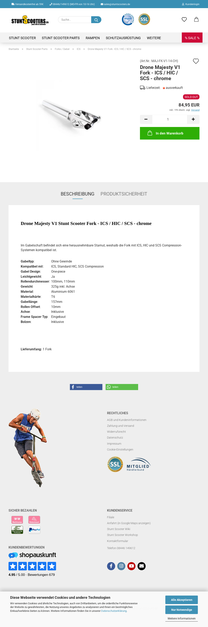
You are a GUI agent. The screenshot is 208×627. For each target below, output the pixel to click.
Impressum (114, 443)
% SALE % (192, 38)
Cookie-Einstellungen (120, 449)
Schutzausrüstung (123, 38)
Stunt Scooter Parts (61, 38)
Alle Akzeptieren (181, 599)
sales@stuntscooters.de (115, 4)
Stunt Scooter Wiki (118, 529)
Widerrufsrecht (116, 431)
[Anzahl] (169, 119)
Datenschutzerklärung (114, 610)
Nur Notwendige (181, 609)
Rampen (93, 38)
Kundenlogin (190, 4)
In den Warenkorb (165, 133)
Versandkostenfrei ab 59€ (27, 4)
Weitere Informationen (182, 618)
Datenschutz (115, 437)
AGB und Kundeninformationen (126, 420)
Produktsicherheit (124, 194)
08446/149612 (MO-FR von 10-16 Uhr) (72, 4)
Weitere (154, 38)
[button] (196, 19)
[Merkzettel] (184, 19)
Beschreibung (77, 194)
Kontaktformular (117, 541)
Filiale (110, 517)
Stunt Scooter (22, 38)
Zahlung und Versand (120, 425)
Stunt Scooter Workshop (122, 535)
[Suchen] (96, 19)
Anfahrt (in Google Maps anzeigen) (129, 523)
